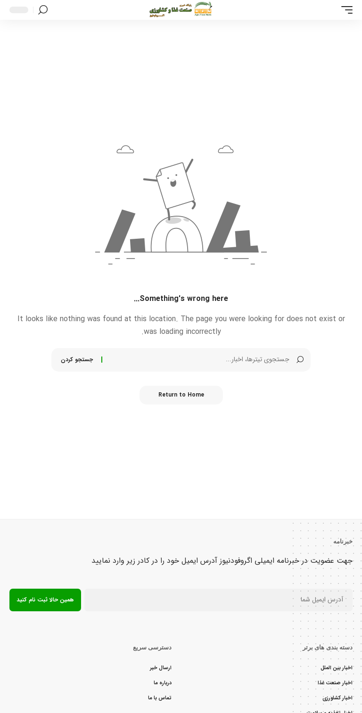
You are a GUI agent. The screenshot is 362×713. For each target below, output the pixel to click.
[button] (345, 10)
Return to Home (181, 394)
